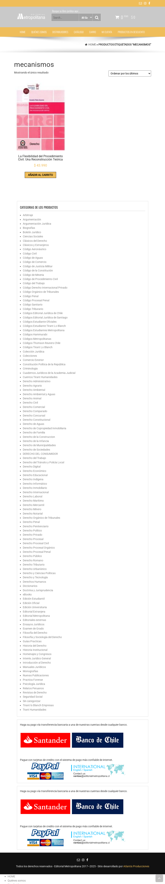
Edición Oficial (31, 580)
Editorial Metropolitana (36, 593)
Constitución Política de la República (44, 342)
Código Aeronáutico (34, 227)
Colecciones (30, 333)
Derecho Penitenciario (36, 504)
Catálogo (79, 32)
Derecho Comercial (34, 384)
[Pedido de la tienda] (129, 73)
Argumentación (32, 197)
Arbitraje (28, 193)
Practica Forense (33, 657)
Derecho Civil (30, 380)
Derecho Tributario (34, 542)
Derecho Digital (32, 444)
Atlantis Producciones (136, 844)
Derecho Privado (32, 512)
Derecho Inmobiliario (35, 466)
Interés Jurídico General (37, 636)
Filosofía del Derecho (35, 610)
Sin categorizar (32, 679)
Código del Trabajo (34, 261)
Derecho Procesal (33, 517)
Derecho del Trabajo (34, 436)
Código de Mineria (33, 252)
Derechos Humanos (34, 559)
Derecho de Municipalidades (39, 423)
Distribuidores (60, 32)
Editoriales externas (34, 598)
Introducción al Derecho (37, 640)
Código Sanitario (32, 282)
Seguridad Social (32, 674)
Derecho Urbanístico (35, 546)
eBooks (27, 572)
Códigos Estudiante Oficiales (40, 299)
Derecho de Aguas (33, 402)
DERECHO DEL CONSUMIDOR (40, 431)
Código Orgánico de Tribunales (41, 269)
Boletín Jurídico (32, 210)
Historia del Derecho (34, 623)
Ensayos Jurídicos (33, 602)
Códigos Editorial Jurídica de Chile (43, 291)
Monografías (30, 649)
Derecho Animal (32, 376)
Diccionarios (30, 564)
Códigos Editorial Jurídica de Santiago (45, 295)
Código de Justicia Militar (38, 244)
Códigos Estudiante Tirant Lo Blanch (44, 304)
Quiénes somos (39, 32)
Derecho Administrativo (36, 359)
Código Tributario (33, 286)
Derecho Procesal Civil (36, 521)
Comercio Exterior (33, 338)
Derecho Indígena (33, 457)
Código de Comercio (34, 240)
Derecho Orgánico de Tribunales (41, 495)
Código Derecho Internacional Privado (45, 265)
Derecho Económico (34, 448)
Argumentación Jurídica (37, 201)
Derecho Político (32, 508)
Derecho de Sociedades (36, 427)
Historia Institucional (35, 627)
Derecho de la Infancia (36, 419)
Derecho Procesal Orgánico (39, 525)
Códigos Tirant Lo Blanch (38, 325)
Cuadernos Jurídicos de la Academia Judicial (49, 350)
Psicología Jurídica (34, 662)
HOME (23, 32)
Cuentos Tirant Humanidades (40, 355)
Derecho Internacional (36, 470)
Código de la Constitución (38, 248)
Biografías (29, 205)
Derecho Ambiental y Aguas (39, 372)
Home (92, 44)
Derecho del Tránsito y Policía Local (43, 440)
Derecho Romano (33, 538)
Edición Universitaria (35, 585)
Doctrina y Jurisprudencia (38, 568)
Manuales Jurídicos (34, 644)
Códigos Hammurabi (35, 312)
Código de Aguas (33, 235)
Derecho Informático (35, 461)
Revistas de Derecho (35, 670)
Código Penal (30, 274)
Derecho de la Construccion (39, 414)
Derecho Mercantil (33, 482)
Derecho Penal (31, 500)
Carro (92, 32)
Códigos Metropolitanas (37, 316)
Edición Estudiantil (34, 576)
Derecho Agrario (32, 363)
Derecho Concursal (34, 393)
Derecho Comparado (35, 389)
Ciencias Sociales (33, 214)
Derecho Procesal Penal (37, 529)
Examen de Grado (33, 606)
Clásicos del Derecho (35, 218)
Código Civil (30, 231)
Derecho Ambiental (34, 367)
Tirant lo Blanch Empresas (38, 683)
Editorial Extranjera (34, 589)
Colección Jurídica (33, 329)
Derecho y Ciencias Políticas (39, 551)
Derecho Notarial (33, 491)
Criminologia (30, 346)
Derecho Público (32, 534)
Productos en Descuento (131, 32)
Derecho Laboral (32, 474)
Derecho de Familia (34, 410)
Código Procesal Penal (36, 278)
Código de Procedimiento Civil (40, 257)
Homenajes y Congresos (37, 632)
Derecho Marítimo (33, 478)
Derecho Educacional (35, 453)
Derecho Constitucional (36, 397)
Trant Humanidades (34, 687)
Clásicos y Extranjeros (36, 223)
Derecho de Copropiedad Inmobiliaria (44, 406)
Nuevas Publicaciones (36, 653)
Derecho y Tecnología (35, 555)
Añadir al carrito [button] (29, 151)
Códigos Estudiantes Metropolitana (44, 308)
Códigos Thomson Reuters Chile (41, 321)
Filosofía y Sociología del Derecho (42, 615)
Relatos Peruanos (33, 666)
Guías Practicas (32, 619)
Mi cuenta (107, 32)
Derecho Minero (32, 487)
